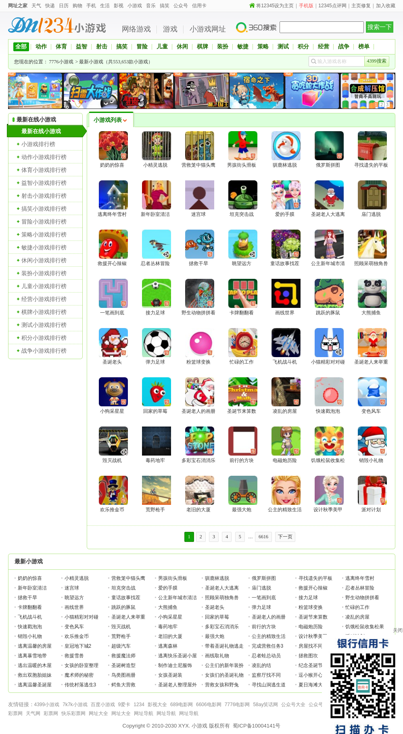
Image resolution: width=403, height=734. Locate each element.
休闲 (182, 47)
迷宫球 (72, 588)
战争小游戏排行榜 (44, 350)
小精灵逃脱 (77, 578)
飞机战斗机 (30, 617)
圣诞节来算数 (313, 617)
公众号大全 (293, 704)
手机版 (306, 5)
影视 (118, 5)
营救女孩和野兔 (222, 685)
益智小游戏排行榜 (44, 183)
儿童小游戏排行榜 (44, 286)
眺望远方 (74, 597)
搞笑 (164, 5)
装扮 (222, 47)
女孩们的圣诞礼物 (224, 675)
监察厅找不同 (266, 675)
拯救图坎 (308, 656)
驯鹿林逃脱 (217, 578)
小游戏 (134, 5)
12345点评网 (332, 5)
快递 (50, 5)
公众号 (180, 5)
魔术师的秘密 (79, 675)
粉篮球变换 (311, 607)
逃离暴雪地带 (32, 656)
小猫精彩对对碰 (81, 617)
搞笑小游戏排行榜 (44, 208)
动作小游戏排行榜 (44, 157)
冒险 (142, 47)
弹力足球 (261, 607)
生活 (105, 5)
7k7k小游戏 (75, 704)
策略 (263, 47)
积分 (303, 47)
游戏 (170, 29)
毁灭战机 (121, 626)
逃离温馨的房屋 (35, 646)
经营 (323, 47)
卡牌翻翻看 (30, 607)
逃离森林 (167, 646)
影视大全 (157, 704)
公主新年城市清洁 (177, 597)
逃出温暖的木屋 (35, 665)
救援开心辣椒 (313, 588)
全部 (21, 47)
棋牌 (202, 47)
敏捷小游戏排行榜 (44, 247)
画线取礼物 (217, 656)
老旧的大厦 (170, 636)
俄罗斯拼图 (264, 578)
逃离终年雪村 (359, 578)
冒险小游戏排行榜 (44, 221)
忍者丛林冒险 (359, 588)
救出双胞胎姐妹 (35, 675)
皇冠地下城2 (78, 646)
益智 (81, 47)
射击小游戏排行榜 (44, 195)
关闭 (398, 630)
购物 (77, 5)
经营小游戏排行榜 (44, 299)
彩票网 (15, 713)
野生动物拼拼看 (362, 597)
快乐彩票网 (73, 713)
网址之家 (17, 5)
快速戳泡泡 (30, 626)
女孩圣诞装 (170, 675)
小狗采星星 (170, 617)
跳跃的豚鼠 (123, 607)
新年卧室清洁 (32, 588)
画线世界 (74, 607)
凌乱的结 (261, 665)
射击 (101, 47)
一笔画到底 (264, 597)
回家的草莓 (217, 617)
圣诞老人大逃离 (222, 588)
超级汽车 (121, 646)
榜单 (364, 47)
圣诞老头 (214, 607)
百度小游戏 (103, 704)
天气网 (33, 713)
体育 (61, 47)
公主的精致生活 (269, 636)
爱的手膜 (167, 588)
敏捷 (242, 47)
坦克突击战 (123, 588)
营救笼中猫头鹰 (128, 578)
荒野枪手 (121, 636)
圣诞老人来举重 (128, 617)
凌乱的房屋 (357, 617)
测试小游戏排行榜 (44, 325)
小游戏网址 (208, 29)
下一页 (285, 537)
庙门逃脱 (261, 588)
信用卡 (199, 5)
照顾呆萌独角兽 (222, 597)
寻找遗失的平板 (315, 578)
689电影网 (181, 704)
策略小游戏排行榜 (44, 234)
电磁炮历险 (311, 626)
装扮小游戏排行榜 (44, 273)
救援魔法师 (123, 656)
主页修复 (361, 5)
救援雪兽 (74, 656)
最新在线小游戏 (41, 131)
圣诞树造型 (123, 665)
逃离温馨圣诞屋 (35, 685)
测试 (283, 47)
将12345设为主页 (275, 5)
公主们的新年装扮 (224, 665)
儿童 (162, 47)
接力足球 (308, 597)
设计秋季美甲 (313, 636)
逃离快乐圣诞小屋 (177, 656)
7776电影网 (237, 704)
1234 (139, 704)
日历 (64, 5)
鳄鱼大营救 (123, 685)
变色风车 (74, 626)
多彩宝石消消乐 (222, 626)
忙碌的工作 (357, 607)
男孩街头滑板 (172, 578)
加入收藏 (385, 5)
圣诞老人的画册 (269, 617)
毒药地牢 (167, 626)
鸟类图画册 (123, 675)
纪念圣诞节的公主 (318, 665)
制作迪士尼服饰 (175, 665)
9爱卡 (124, 704)
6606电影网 (208, 704)
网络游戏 (136, 29)
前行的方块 (264, 626)
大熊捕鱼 (167, 607)
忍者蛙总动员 (266, 656)
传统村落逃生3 (80, 685)
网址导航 (143, 713)
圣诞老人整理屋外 (177, 685)
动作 (41, 47)
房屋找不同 (311, 646)
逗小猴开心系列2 (317, 675)
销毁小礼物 (30, 636)
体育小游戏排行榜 (44, 170)
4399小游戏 (47, 704)
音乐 (151, 5)
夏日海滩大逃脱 (315, 685)
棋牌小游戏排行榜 (44, 312)
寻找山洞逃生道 (269, 685)
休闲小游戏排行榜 (44, 260)
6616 (263, 537)
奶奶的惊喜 (30, 578)
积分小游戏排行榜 (44, 338)
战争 (343, 47)
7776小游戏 (61, 62)
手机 (91, 5)
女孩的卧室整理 (81, 665)
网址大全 (98, 713)
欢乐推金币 (77, 636)
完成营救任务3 (268, 646)
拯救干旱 (27, 597)
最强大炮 (214, 636)
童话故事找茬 (125, 597)
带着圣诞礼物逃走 (224, 646)
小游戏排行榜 (38, 144)
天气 (36, 5)
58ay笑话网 (265, 704)
